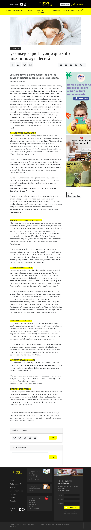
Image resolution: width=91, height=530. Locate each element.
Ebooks (75, 10)
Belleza (56, 10)
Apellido (60, 503)
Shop (8, 10)
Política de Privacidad (47, 524)
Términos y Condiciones (62, 524)
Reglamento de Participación (49, 527)
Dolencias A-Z (15, 484)
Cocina (65, 10)
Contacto (62, 527)
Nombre (60, 499)
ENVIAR (73, 508)
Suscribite (65, 4)
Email (60, 495)
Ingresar (78, 4)
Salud (30, 10)
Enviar (52, 437)
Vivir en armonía (16, 491)
